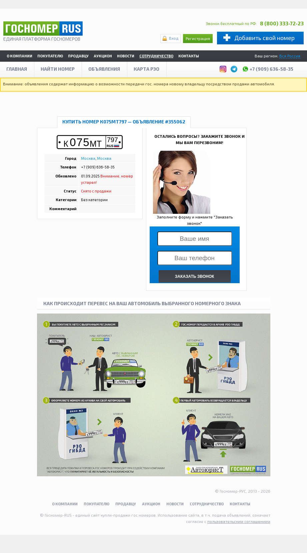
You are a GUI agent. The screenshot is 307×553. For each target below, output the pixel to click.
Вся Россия (289, 55)
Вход (173, 38)
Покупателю (50, 56)
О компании (19, 56)
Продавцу (78, 56)
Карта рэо (146, 69)
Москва (88, 158)
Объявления (104, 69)
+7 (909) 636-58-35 (267, 68)
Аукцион (103, 56)
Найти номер (58, 69)
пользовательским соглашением (238, 521)
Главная (16, 69)
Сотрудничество (156, 56)
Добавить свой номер (264, 37)
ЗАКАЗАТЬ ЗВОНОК (194, 276)
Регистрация (198, 38)
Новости (125, 56)
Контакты (188, 56)
